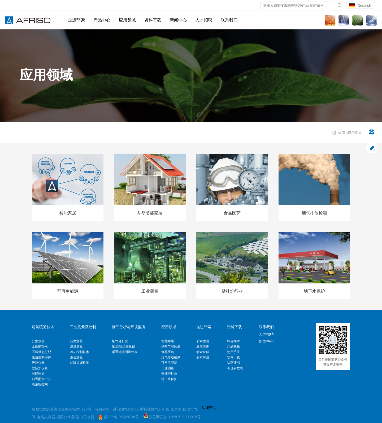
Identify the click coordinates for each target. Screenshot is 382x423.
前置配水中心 (41, 379)
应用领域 (127, 20)
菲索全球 (202, 352)
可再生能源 (169, 362)
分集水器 (38, 341)
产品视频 (233, 346)
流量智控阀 (40, 384)
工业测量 (167, 368)
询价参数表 (235, 368)
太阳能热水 (40, 346)
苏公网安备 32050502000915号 (175, 417)
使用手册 (233, 352)
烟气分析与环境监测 (128, 327)
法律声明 (209, 408)
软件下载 (233, 357)
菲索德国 (202, 341)
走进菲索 (76, 20)
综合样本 (233, 341)
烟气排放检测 (170, 357)
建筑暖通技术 (43, 327)
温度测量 (76, 346)
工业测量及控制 (83, 327)
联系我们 (229, 20)
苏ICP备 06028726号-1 (123, 417)
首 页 (341, 133)
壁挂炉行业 (169, 373)
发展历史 (202, 346)
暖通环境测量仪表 (124, 352)
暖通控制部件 (41, 357)
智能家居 (38, 373)
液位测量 (76, 357)
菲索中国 (202, 357)
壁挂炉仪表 (40, 368)
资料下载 (152, 20)
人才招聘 (203, 20)
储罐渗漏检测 (79, 362)
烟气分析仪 (120, 341)
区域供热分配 (41, 352)
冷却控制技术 (79, 352)
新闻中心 (178, 20)
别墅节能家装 (170, 346)
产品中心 (101, 20)
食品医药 (167, 352)
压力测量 (76, 341)
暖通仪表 (38, 362)
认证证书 (233, 362)
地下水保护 (169, 379)
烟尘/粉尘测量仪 (123, 346)
